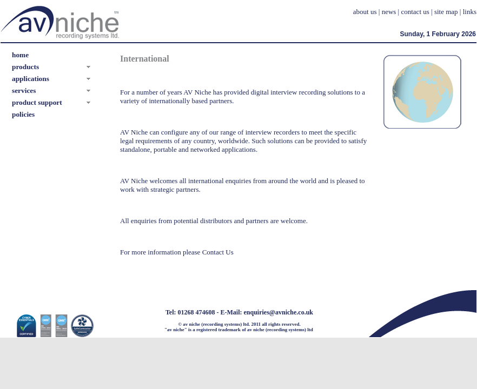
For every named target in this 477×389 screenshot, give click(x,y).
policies (23, 114)
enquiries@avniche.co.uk (279, 312)
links (469, 12)
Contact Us (218, 252)
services (24, 90)
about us (365, 12)
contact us (415, 12)
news (389, 12)
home (20, 55)
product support (37, 102)
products (25, 67)
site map (446, 12)
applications (30, 79)
